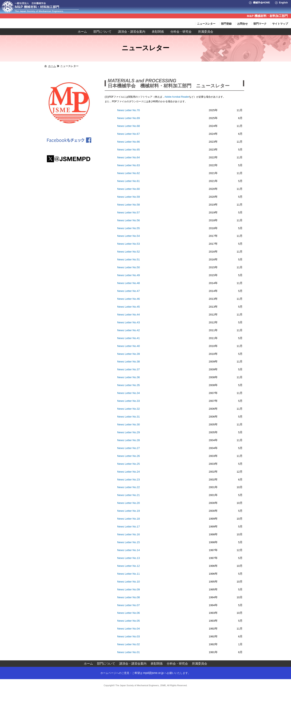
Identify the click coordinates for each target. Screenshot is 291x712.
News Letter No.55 (128, 228)
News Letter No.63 (128, 165)
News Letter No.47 (128, 290)
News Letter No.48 (128, 283)
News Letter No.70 (128, 110)
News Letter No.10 (128, 581)
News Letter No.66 (128, 141)
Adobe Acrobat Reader (176, 96)
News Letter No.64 (128, 157)
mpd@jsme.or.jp (153, 672)
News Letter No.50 (128, 267)
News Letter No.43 (128, 322)
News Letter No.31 (128, 416)
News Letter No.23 (128, 479)
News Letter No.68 (128, 125)
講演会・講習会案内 (131, 31)
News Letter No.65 (128, 149)
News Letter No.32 (128, 408)
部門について (102, 31)
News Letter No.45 (128, 306)
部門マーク (260, 23)
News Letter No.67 (128, 133)
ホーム (82, 31)
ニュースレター (206, 23)
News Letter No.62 (128, 173)
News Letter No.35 (128, 385)
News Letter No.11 (128, 573)
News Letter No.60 (128, 188)
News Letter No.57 (128, 212)
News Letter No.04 (128, 628)
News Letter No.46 (128, 298)
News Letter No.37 (128, 369)
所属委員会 (205, 31)
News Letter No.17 (128, 526)
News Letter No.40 (128, 346)
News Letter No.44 (128, 314)
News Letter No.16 (128, 534)
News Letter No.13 (128, 558)
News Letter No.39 (128, 353)
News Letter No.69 (128, 118)
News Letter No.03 (128, 636)
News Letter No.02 (128, 644)
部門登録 (226, 23)
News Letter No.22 (128, 487)
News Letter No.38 (128, 361)
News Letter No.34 (128, 393)
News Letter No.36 (128, 377)
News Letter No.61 (128, 181)
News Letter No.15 (128, 542)
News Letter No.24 (128, 471)
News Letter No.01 (128, 652)
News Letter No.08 (128, 597)
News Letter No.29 (128, 432)
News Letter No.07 (128, 605)
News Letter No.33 (128, 400)
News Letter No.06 (128, 612)
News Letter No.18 (128, 518)
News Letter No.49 (128, 275)
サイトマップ (280, 23)
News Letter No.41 (128, 338)
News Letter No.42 (128, 330)
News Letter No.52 (128, 251)
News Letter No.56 (128, 220)
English (283, 2)
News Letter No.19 (128, 510)
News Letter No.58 (128, 204)
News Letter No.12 (128, 565)
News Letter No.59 (128, 196)
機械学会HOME (261, 2)
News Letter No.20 (128, 502)
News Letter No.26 (128, 455)
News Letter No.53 (128, 243)
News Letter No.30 (128, 424)
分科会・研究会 (181, 31)
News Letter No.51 (128, 259)
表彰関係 (158, 31)
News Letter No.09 (128, 589)
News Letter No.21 (128, 495)
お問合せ (242, 23)
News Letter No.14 (128, 550)
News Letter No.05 (128, 620)
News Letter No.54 (128, 235)
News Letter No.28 (128, 440)
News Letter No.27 (128, 448)
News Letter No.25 (128, 463)
